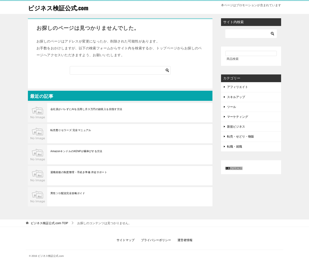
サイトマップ (126, 240)
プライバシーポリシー (156, 240)
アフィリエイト (237, 87)
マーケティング (237, 116)
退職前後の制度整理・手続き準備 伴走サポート (78, 172)
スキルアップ (236, 97)
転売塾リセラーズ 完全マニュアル (70, 130)
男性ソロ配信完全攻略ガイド (67, 193)
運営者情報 (184, 240)
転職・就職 (234, 146)
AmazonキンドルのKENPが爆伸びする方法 (76, 151)
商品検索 (233, 58)
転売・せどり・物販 (240, 136)
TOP (49, 223)
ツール (231, 107)
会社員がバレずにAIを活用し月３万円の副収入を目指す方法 (86, 109)
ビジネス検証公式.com (60, 7)
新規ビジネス (236, 126)
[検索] (120, 70)
